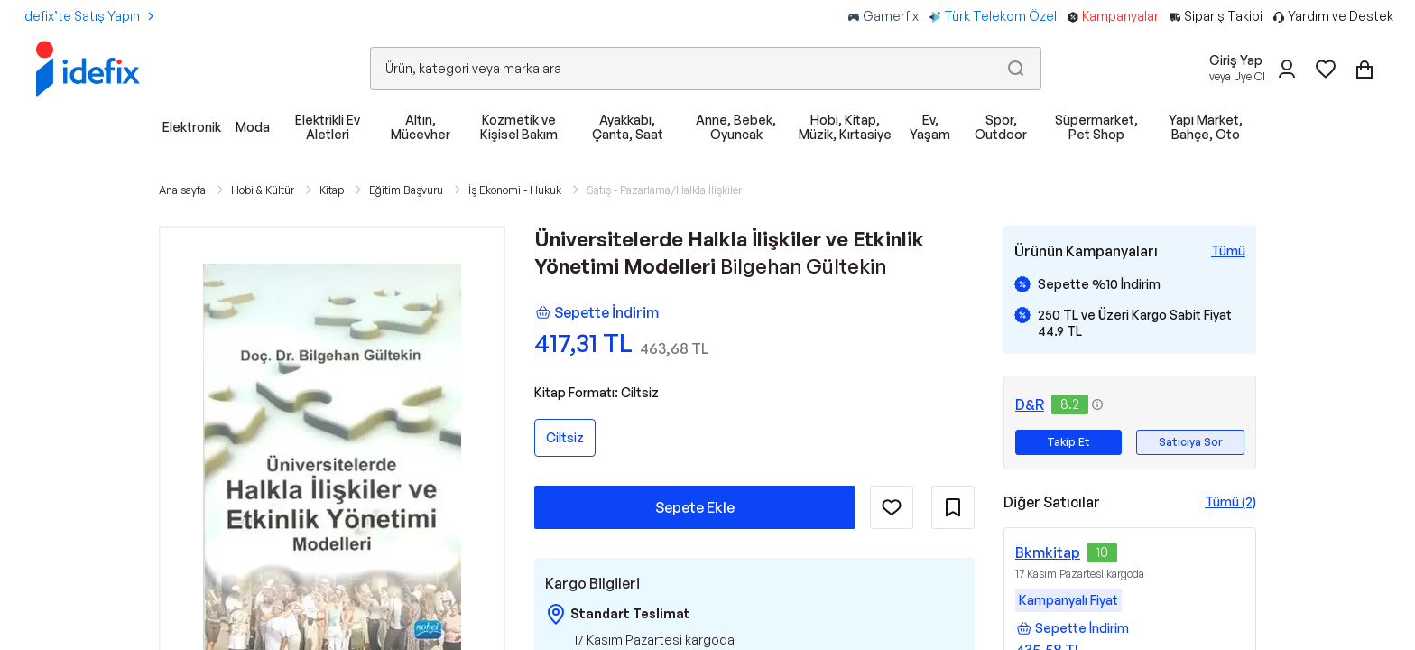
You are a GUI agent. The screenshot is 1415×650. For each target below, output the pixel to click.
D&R (1029, 404)
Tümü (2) (1230, 501)
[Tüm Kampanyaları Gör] (1228, 251)
